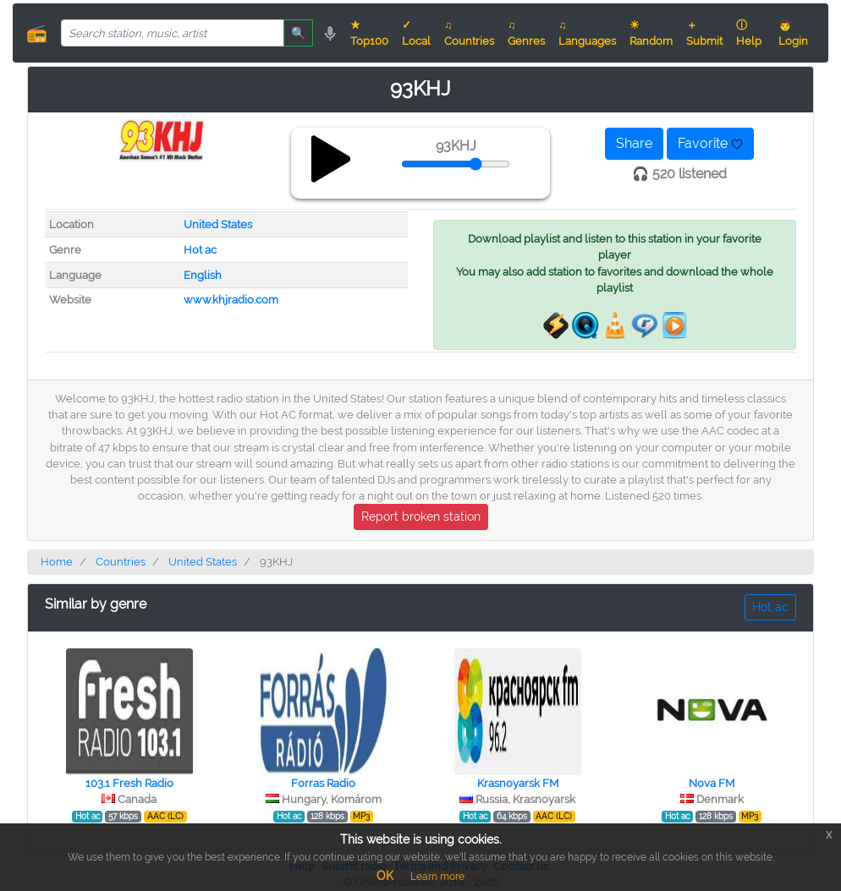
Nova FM (711, 783)
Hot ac (200, 249)
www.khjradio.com (231, 299)
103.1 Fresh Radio (129, 783)
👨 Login (793, 33)
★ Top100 (369, 33)
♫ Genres (526, 33)
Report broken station (421, 516)
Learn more (437, 877)
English (203, 275)
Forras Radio (323, 783)
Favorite (710, 143)
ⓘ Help (748, 33)
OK (385, 876)
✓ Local (416, 33)
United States (218, 224)
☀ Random (651, 33)
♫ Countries (469, 33)
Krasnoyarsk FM (517, 783)
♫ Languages (587, 33)
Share (634, 143)
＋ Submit (704, 33)
